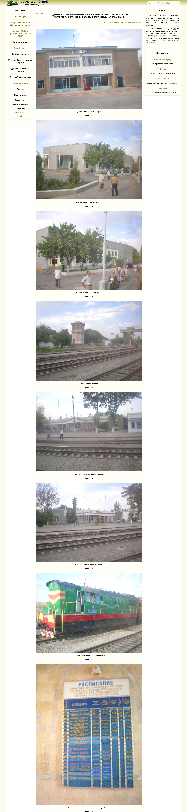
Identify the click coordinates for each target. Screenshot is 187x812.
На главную (20, 17)
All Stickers (162, 69)
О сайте (20, 116)
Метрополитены (20, 83)
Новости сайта (20, 112)
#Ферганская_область (133, 22)
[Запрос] (163, 3)
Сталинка (162, 88)
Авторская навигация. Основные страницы (20, 24)
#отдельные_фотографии (114, 22)
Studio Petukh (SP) (162, 59)
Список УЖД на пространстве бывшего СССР (20, 33)
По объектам (20, 48)
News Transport (162, 79)
